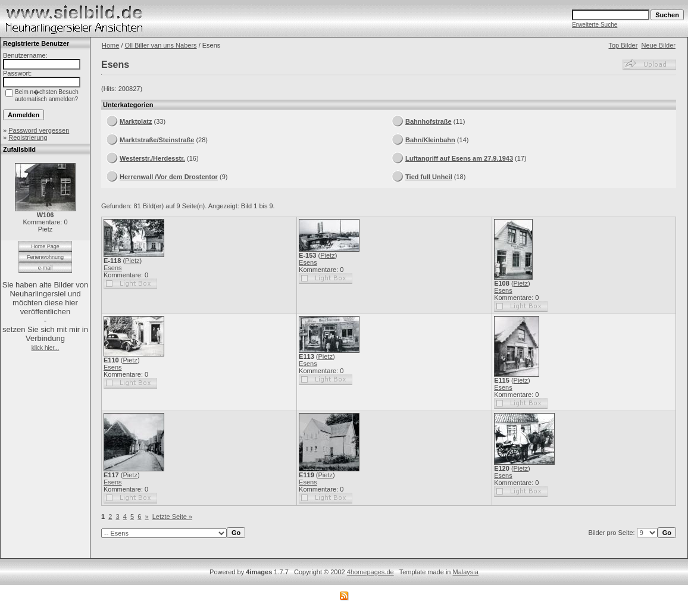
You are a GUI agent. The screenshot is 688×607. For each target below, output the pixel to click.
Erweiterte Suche (594, 24)
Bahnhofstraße (428, 121)
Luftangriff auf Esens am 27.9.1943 (459, 158)
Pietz (132, 260)
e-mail (45, 268)
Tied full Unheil (428, 176)
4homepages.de (370, 571)
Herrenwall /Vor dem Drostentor (169, 176)
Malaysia (466, 571)
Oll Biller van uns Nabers (161, 45)
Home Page (45, 246)
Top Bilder (622, 45)
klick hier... (46, 348)
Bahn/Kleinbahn (430, 139)
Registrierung (27, 137)
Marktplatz (136, 121)
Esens (113, 267)
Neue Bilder (659, 45)
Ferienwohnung (45, 257)
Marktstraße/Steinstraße (157, 139)
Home (110, 45)
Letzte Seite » (172, 516)
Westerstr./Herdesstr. (152, 158)
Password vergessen (38, 130)
